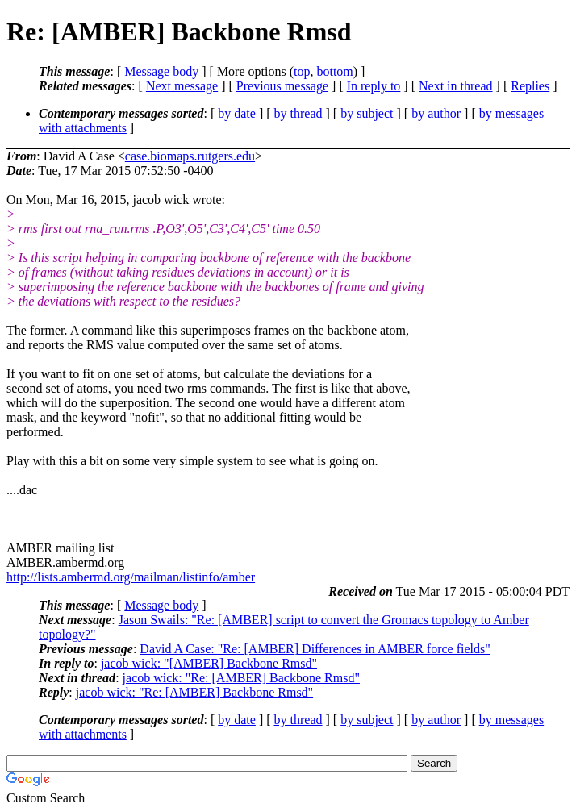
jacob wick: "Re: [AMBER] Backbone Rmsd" (241, 678)
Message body (161, 71)
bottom (334, 71)
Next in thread (456, 86)
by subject (366, 113)
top (302, 71)
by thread (298, 113)
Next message (182, 86)
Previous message (282, 86)
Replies (530, 86)
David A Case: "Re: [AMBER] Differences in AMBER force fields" (315, 649)
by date (237, 113)
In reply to (374, 86)
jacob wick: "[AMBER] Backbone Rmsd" (209, 663)
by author (436, 113)
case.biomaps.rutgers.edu (190, 156)
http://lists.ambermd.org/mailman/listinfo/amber (130, 577)
